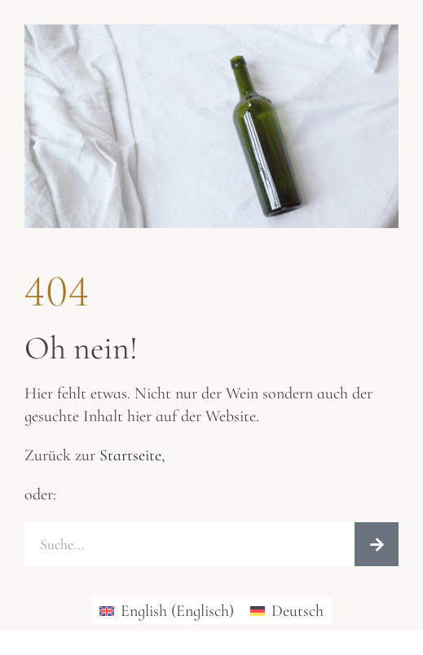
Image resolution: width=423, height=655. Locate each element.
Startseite (130, 455)
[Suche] (377, 544)
